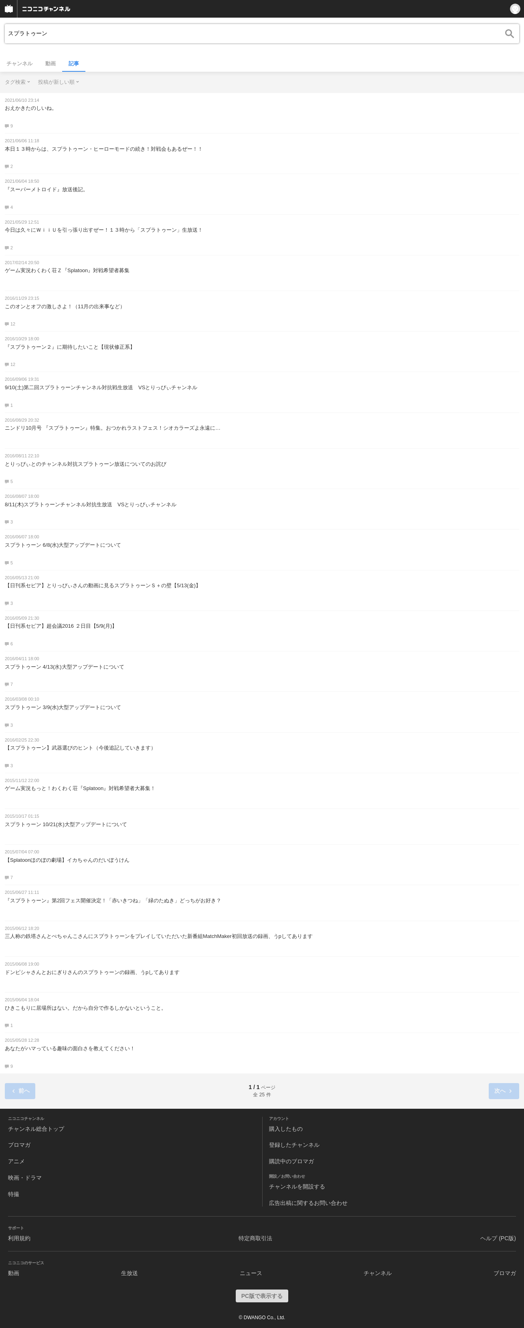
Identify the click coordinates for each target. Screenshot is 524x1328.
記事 (74, 64)
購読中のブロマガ (291, 1161)
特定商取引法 (255, 1238)
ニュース (251, 1273)
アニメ (16, 1161)
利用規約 (19, 1238)
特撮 (13, 1194)
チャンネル (19, 64)
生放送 (129, 1273)
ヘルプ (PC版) (498, 1238)
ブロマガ (19, 1145)
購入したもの (286, 1129)
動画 (50, 64)
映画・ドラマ (25, 1177)
